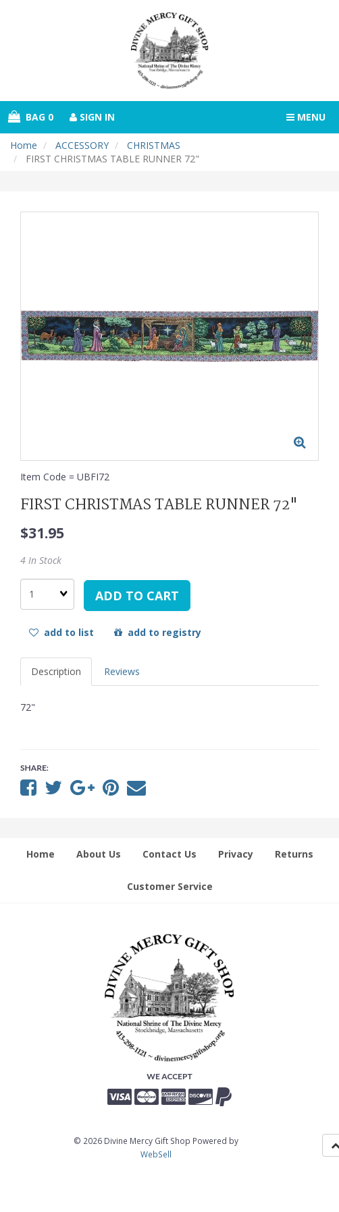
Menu (305, 116)
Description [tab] (56, 671)
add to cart (137, 595)
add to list (61, 632)
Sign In (92, 116)
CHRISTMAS (153, 145)
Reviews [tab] (122, 671)
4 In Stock (40, 560)
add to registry (157, 632)
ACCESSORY (82, 145)
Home (23, 145)
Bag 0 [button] (30, 116)
